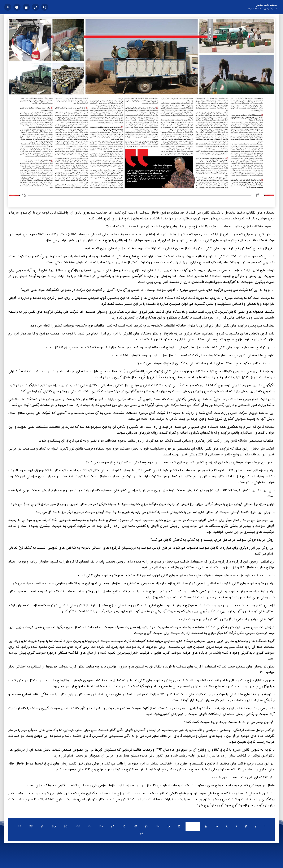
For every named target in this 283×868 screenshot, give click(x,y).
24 (135, 826)
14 (192, 826)
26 (124, 826)
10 (216, 826)
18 (168, 826)
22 (146, 826)
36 (66, 826)
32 (89, 826)
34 (78, 826)
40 (42, 826)
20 (158, 826)
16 (179, 826)
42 (31, 826)
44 (19, 826)
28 (112, 826)
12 (206, 826)
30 (101, 826)
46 (141, 834)
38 (54, 826)
